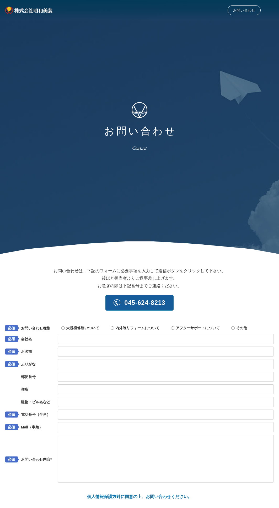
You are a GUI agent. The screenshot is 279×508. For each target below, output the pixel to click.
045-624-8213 (139, 303)
